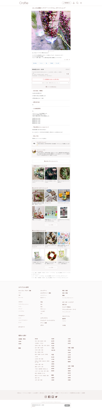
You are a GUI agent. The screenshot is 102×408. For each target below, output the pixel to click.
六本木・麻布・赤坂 (39, 349)
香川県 (69, 359)
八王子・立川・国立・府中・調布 (42, 371)
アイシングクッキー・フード (69, 309)
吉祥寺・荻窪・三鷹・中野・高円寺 (42, 345)
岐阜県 (52, 366)
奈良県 (69, 343)
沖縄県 (69, 380)
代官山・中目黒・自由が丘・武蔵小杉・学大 (42, 362)
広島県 (69, 352)
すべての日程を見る (51, 86)
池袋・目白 (37, 377)
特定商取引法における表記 (75, 392)
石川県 (52, 359)
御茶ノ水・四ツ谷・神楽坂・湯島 (42, 375)
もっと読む (67, 59)
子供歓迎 (51, 63)
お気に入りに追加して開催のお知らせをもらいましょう (55, 83)
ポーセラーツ (21, 326)
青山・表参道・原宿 (39, 352)
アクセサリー (21, 315)
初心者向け (35, 63)
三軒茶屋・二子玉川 (39, 343)
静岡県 (52, 368)
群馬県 (52, 343)
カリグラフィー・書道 (45, 293)
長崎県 (69, 370)
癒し (46, 63)
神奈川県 (53, 350)
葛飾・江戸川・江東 (39, 366)
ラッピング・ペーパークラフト (47, 320)
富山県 (52, 357)
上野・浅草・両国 (38, 380)
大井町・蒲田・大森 (39, 364)
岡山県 (69, 350)
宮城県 (19, 343)
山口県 (69, 354)
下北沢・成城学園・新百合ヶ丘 (41, 368)
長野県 (52, 363)
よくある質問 (35, 392)
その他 (64, 325)
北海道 (19, 341)
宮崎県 (69, 377)
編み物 (64, 318)
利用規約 (56, 392)
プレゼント (41, 63)
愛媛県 (69, 361)
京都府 (52, 380)
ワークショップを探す (27, 392)
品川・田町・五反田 (39, 347)
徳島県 (69, 357)
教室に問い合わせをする (51, 161)
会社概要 (83, 392)
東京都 (36, 338)
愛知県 (52, 370)
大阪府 (69, 338)
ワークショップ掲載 (49, 392)
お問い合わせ (42, 392)
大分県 (69, 375)
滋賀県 (52, 377)
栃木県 (52, 341)
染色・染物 (65, 293)
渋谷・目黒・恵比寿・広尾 (40, 341)
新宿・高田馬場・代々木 (40, 373)
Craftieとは (19, 392)
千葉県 (52, 347)
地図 (67, 74)
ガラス (42, 325)
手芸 (41, 302)
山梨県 (52, 361)
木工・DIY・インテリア (68, 302)
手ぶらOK (57, 63)
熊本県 (69, 373)
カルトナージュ (66, 316)
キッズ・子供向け (66, 307)
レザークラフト (44, 318)
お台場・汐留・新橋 (39, 358)
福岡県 (69, 368)
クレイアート (43, 290)
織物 (63, 295)
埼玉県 (52, 345)
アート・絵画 (43, 322)
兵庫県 (69, 341)
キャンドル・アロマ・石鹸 (24, 290)
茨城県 (52, 338)
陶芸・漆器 (65, 290)
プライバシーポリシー (64, 392)
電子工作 (64, 304)
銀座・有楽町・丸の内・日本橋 (41, 354)
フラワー (20, 301)
